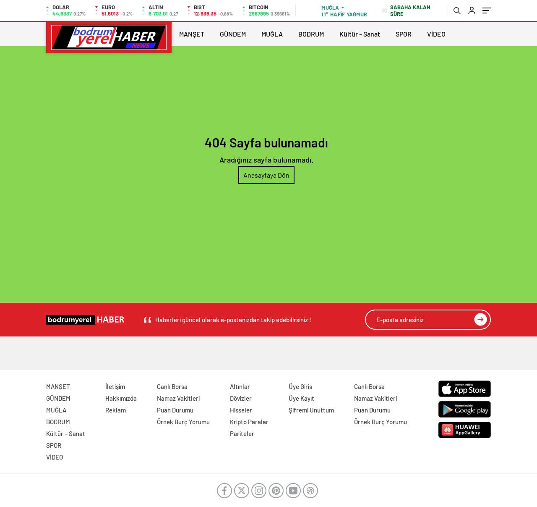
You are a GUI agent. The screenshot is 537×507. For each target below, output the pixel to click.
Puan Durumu (175, 410)
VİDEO (436, 34)
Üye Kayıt (301, 398)
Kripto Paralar (249, 422)
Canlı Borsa (172, 386)
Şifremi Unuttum (311, 410)
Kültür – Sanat (359, 34)
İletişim (115, 386)
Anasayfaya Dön (266, 175)
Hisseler (241, 410)
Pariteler (242, 433)
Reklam (115, 410)
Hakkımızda (121, 398)
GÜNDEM (233, 34)
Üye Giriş (300, 386)
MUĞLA (272, 34)
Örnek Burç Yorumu (183, 422)
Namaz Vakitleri (178, 398)
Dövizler (241, 398)
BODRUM (311, 34)
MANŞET (191, 34)
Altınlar (240, 386)
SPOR (404, 34)
